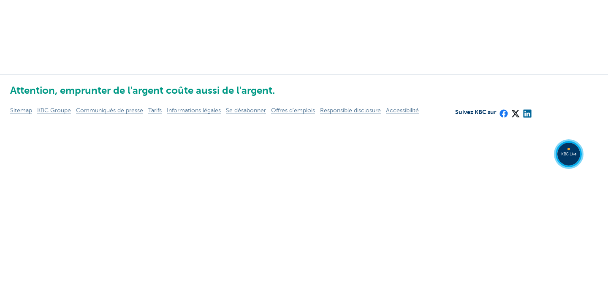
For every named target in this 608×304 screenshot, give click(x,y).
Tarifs (155, 110)
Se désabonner (246, 110)
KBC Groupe (54, 110)
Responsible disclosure (350, 110)
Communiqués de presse (109, 110)
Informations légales (194, 110)
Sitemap (21, 110)
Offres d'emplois (293, 110)
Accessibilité (402, 110)
